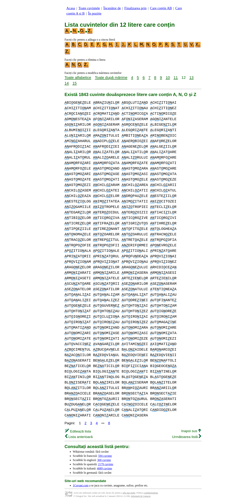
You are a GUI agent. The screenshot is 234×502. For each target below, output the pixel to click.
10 (168, 77)
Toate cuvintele (89, 8)
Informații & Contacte (141, 496)
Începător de (112, 8)
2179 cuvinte (105, 464)
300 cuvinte (104, 460)
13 (191, 77)
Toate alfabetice (78, 77)
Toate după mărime (111, 77)
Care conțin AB (161, 8)
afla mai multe (129, 493)
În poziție (94, 13)
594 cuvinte (105, 455)
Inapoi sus (191, 431)
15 (74, 83)
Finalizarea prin (135, 8)
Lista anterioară (79, 437)
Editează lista (78, 431)
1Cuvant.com (80, 485)
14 (67, 83)
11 (175, 77)
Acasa (70, 8)
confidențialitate (151, 493)
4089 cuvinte (104, 468)
